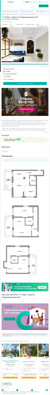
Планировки (30, 24)
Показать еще (45, 132)
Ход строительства (41, 25)
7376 (27, 2)
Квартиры (20, 24)
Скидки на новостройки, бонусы (11, 11)
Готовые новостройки (28, 11)
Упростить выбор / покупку (25, 83)
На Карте (11, 25)
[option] (10, 362)
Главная (4, 24)
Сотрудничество (13, 392)
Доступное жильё (42, 11)
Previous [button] (1, 361)
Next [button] (48, 361)
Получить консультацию (10, 377)
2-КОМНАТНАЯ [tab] (6, 160)
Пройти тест (9, 319)
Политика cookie (21, 393)
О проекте (5, 392)
